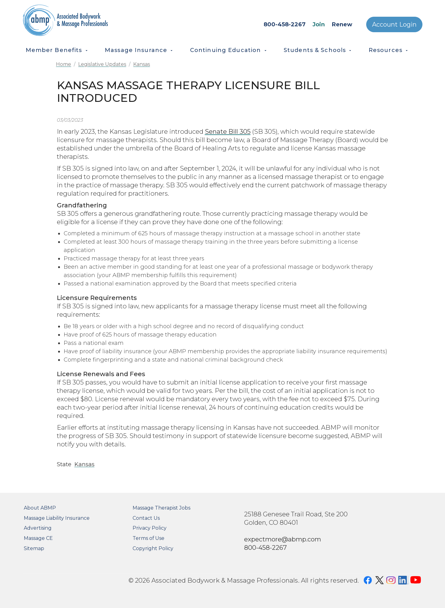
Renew (342, 24)
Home (63, 64)
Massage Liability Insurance (57, 518)
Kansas (141, 64)
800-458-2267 (285, 24)
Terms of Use (148, 538)
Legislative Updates (102, 64)
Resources (385, 50)
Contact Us (146, 518)
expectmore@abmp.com (282, 539)
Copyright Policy (153, 548)
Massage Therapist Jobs (161, 508)
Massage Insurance (136, 50)
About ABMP (40, 508)
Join (318, 24)
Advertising (38, 528)
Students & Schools (315, 50)
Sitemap (34, 548)
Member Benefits (54, 50)
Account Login (394, 24)
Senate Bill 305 (228, 131)
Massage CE (38, 538)
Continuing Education (225, 50)
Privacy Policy (150, 528)
